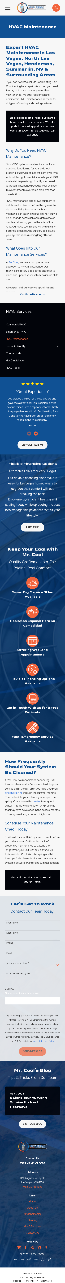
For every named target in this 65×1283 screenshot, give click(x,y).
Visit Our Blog (32, 1124)
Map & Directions (32, 1186)
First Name (12, 922)
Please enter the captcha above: (22, 993)
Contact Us (32, 1232)
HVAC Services (32, 1226)
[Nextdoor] (39, 1247)
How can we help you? (18, 973)
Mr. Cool (13, 262)
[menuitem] (32, 324)
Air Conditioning (33, 1214)
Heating (32, 1220)
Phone (9, 943)
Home (32, 1201)
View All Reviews (32, 444)
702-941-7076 (33, 1163)
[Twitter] (46, 1247)
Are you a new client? (17, 963)
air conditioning (13, 793)
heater (37, 801)
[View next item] (36, 434)
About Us (32, 1207)
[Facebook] (25, 1247)
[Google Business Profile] (19, 1247)
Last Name (12, 932)
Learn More (32, 527)
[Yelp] (32, 1247)
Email (9, 953)
